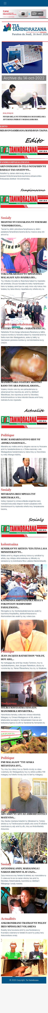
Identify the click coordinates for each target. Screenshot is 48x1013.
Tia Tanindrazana (32, 980)
